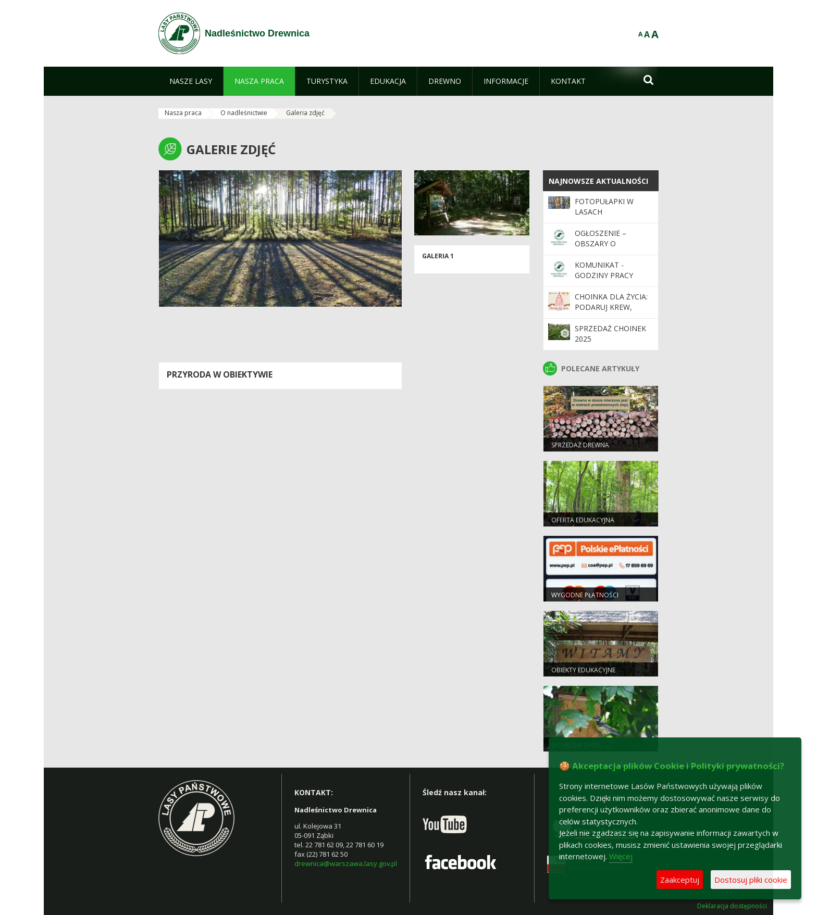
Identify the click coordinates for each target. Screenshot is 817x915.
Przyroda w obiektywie (220, 374)
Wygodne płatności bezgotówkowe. (584, 599)
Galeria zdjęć (305, 112)
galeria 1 (438, 256)
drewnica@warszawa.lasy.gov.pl (345, 863)
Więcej (621, 856)
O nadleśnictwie (243, 112)
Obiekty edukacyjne (583, 670)
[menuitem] (190, 81)
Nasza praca (183, 112)
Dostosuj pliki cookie (750, 879)
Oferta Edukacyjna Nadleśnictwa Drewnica (591, 524)
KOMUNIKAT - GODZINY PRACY (604, 270)
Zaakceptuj (679, 879)
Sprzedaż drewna (580, 445)
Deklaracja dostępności (732, 906)
